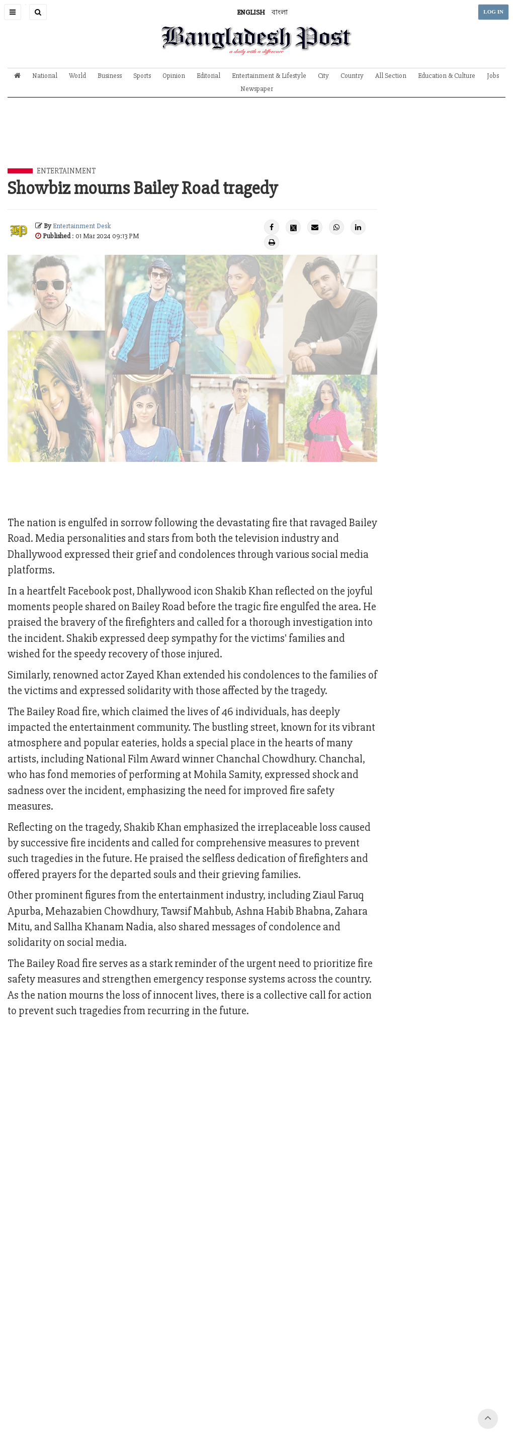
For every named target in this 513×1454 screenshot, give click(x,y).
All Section (390, 75)
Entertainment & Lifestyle (269, 75)
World (77, 75)
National (44, 75)
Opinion (173, 75)
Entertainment (66, 170)
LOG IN (493, 12)
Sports (142, 75)
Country (352, 75)
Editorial (208, 75)
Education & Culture (446, 75)
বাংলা (280, 12)
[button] (12, 12)
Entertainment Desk (82, 226)
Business (110, 75)
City (323, 75)
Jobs (493, 75)
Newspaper (256, 88)
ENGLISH (251, 12)
